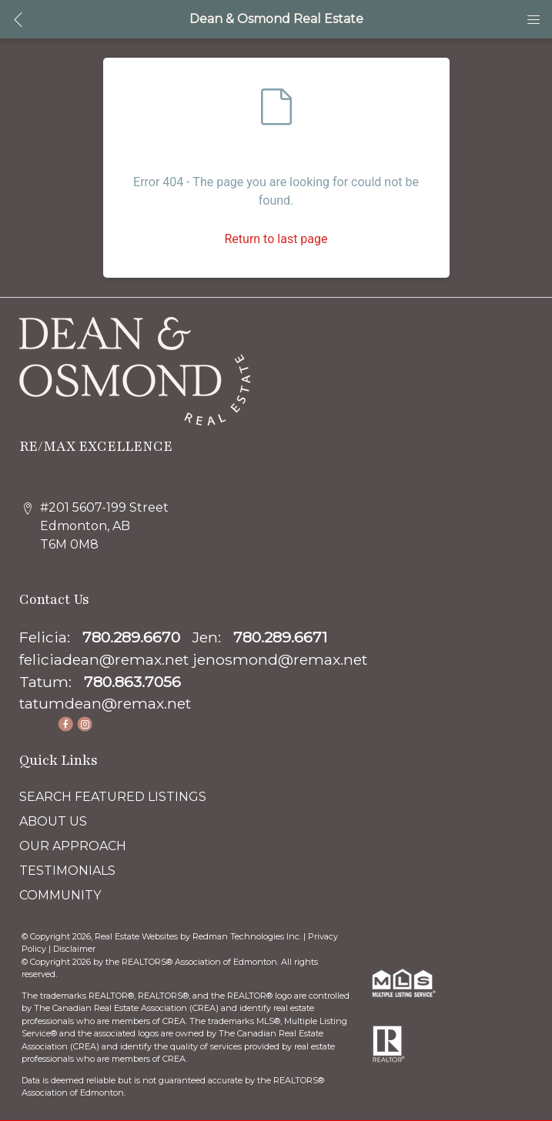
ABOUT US (53, 821)
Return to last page (275, 239)
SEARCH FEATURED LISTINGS (112, 796)
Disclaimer (74, 948)
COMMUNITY (60, 895)
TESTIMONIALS (67, 870)
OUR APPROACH (72, 846)
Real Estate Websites (137, 936)
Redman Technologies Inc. (247, 936)
